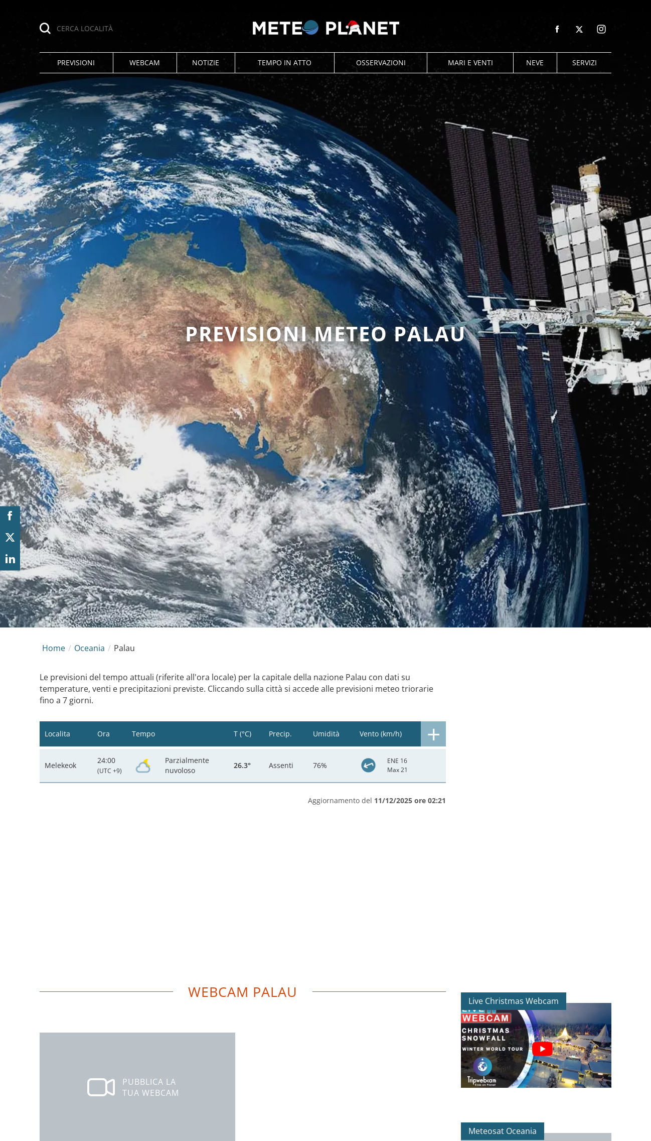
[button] (76, 63)
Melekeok (60, 765)
